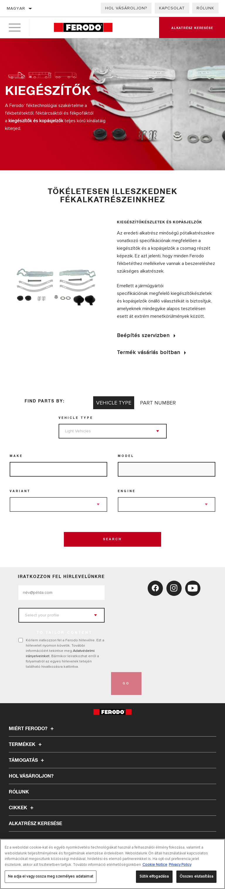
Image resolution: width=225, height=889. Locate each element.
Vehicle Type (76, 418)
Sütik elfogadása (154, 876)
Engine (127, 491)
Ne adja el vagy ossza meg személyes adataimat (50, 876)
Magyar (16, 8)
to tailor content (64, 633)
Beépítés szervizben (143, 335)
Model (126, 456)
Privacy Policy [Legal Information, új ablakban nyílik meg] (180, 864)
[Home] (83, 27)
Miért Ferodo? (32, 728)
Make (16, 456)
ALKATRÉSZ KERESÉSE (35, 823)
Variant (20, 491)
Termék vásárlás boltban (148, 352)
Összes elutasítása (196, 876)
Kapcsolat (172, 8)
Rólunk (205, 8)
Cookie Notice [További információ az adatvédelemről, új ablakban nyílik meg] (154, 864)
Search (112, 539)
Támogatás (27, 760)
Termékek (26, 744)
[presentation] (63, 683)
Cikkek (22, 807)
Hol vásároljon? (126, 8)
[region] (112, 864)
